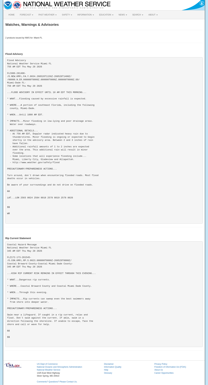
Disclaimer (109, 364)
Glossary (108, 373)
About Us (158, 370)
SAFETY (67, 15)
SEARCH (137, 15)
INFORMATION (85, 15)
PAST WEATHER (47, 15)
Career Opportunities (164, 373)
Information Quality (112, 367)
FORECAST (26, 15)
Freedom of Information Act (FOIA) (170, 367)
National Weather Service (48, 370)
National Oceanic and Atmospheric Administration (59, 367)
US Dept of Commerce (47, 364)
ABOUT (153, 15)
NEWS (123, 15)
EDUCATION (106, 15)
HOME (11, 15)
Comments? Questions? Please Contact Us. (57, 382)
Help (106, 370)
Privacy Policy (160, 364)
